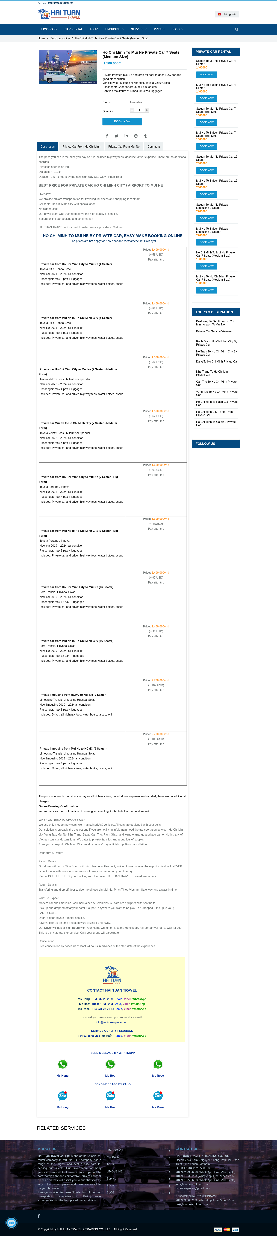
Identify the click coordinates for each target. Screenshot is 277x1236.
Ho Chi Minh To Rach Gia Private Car (217, 403)
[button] (227, 14)
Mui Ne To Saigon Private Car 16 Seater (216, 182)
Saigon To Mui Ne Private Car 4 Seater (216, 62)
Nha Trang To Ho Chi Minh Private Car (212, 373)
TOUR (94, 29)
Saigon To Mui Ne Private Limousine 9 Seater (212, 206)
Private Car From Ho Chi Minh (81, 146)
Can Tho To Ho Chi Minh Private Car (216, 383)
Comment (154, 146)
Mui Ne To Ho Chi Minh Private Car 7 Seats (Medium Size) (215, 278)
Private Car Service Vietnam (214, 331)
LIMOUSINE (114, 29)
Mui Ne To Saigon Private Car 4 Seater (216, 86)
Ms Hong (63, 1075)
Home (43, 38)
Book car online (62, 38)
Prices (159, 29)
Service (139, 29)
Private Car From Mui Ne (124, 146)
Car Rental (74, 29)
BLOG (177, 29)
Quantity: (108, 111)
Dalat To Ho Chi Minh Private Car (217, 361)
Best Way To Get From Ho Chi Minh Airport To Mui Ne (215, 323)
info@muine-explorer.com (112, 1022)
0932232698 (54, 3)
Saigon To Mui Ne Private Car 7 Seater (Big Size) (216, 110)
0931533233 (67, 3)
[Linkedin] (126, 136)
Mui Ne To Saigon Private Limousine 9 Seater (212, 230)
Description (47, 146)
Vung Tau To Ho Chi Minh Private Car (217, 393)
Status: (107, 102)
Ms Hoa (110, 1075)
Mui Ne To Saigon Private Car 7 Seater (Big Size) (216, 134)
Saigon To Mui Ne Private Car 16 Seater (216, 158)
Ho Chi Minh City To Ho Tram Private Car (214, 413)
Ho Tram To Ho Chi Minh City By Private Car (216, 353)
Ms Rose (158, 1075)
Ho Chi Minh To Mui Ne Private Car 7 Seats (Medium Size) (215, 254)
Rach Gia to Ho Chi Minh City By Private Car (216, 343)
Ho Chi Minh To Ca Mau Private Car (216, 423)
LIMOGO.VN (49, 29)
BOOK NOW (122, 121)
